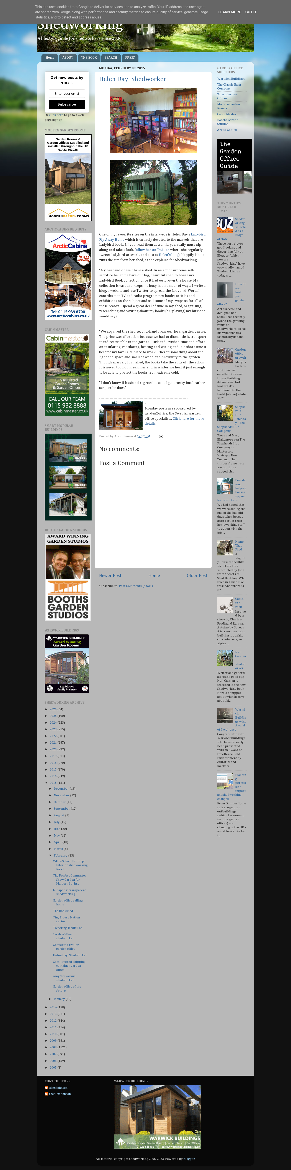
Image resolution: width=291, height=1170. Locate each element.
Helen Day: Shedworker (132, 79)
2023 (53, 729)
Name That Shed (239, 545)
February (61, 855)
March (59, 848)
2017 (53, 769)
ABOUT (67, 58)
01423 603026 (68, 149)
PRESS (130, 58)
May (57, 835)
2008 (53, 1047)
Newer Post (110, 575)
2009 (53, 1040)
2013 (53, 1014)
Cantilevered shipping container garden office (69, 965)
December (62, 788)
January (60, 999)
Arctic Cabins (227, 129)
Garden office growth (240, 353)
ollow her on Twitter (152, 250)
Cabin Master (227, 114)
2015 (53, 782)
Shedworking (80, 24)
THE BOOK (89, 58)
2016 (53, 776)
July (57, 822)
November (62, 795)
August (59, 815)
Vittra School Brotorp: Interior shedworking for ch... (70, 865)
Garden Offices (58, 142)
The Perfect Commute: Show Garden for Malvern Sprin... (69, 879)
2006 (53, 1060)
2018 (53, 762)
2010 (53, 1034)
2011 (53, 1027)
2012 (53, 1020)
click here (56, 115)
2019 (53, 756)
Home (50, 58)
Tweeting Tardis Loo (67, 928)
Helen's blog (168, 255)
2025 (53, 716)
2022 (53, 736)
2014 (53, 1007)
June (57, 828)
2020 (53, 749)
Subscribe (67, 104)
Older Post (197, 575)
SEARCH (111, 58)
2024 (53, 722)
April (58, 842)
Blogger (189, 1158)
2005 (53, 1067)
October (60, 802)
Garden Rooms (66, 139)
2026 (53, 709)
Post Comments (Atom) (136, 586)
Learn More (229, 12)
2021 (53, 742)
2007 (53, 1054)
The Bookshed (63, 911)
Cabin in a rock (239, 602)
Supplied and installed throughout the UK (68, 144)
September (62, 808)
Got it (251, 12)
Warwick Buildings (231, 78)
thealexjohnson (60, 1093)
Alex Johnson (58, 1087)
